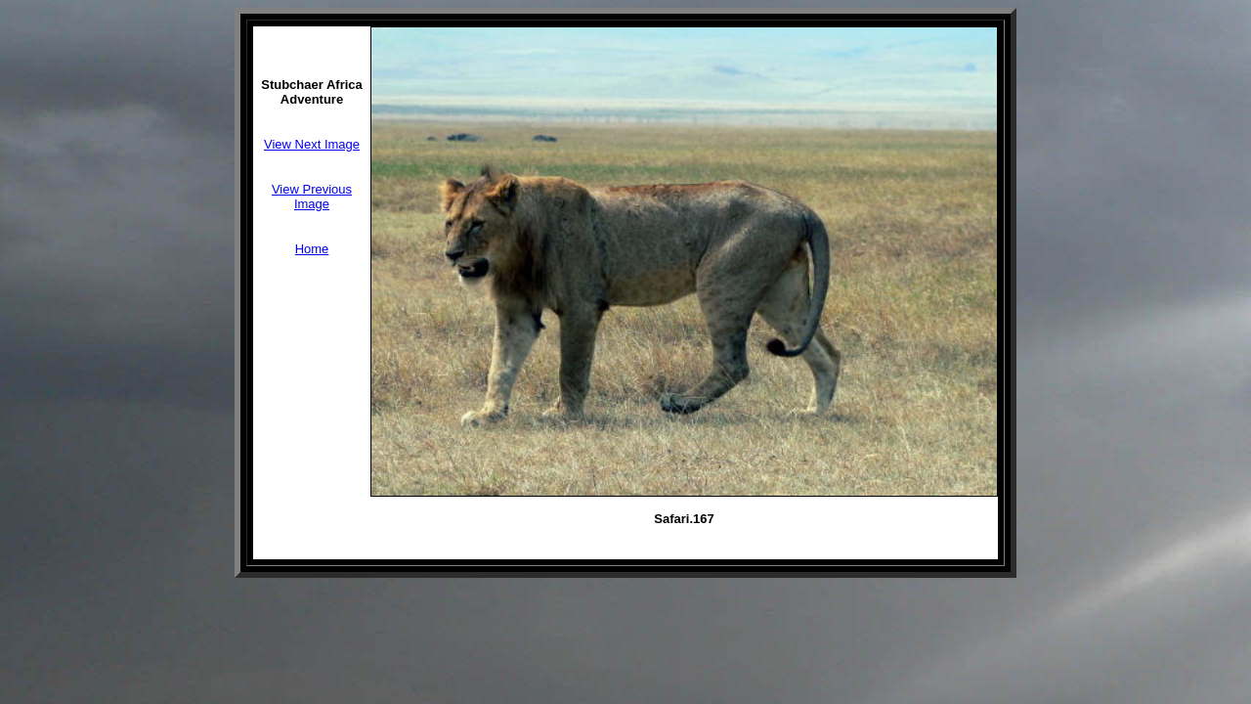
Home (312, 249)
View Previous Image (312, 196)
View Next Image (312, 144)
